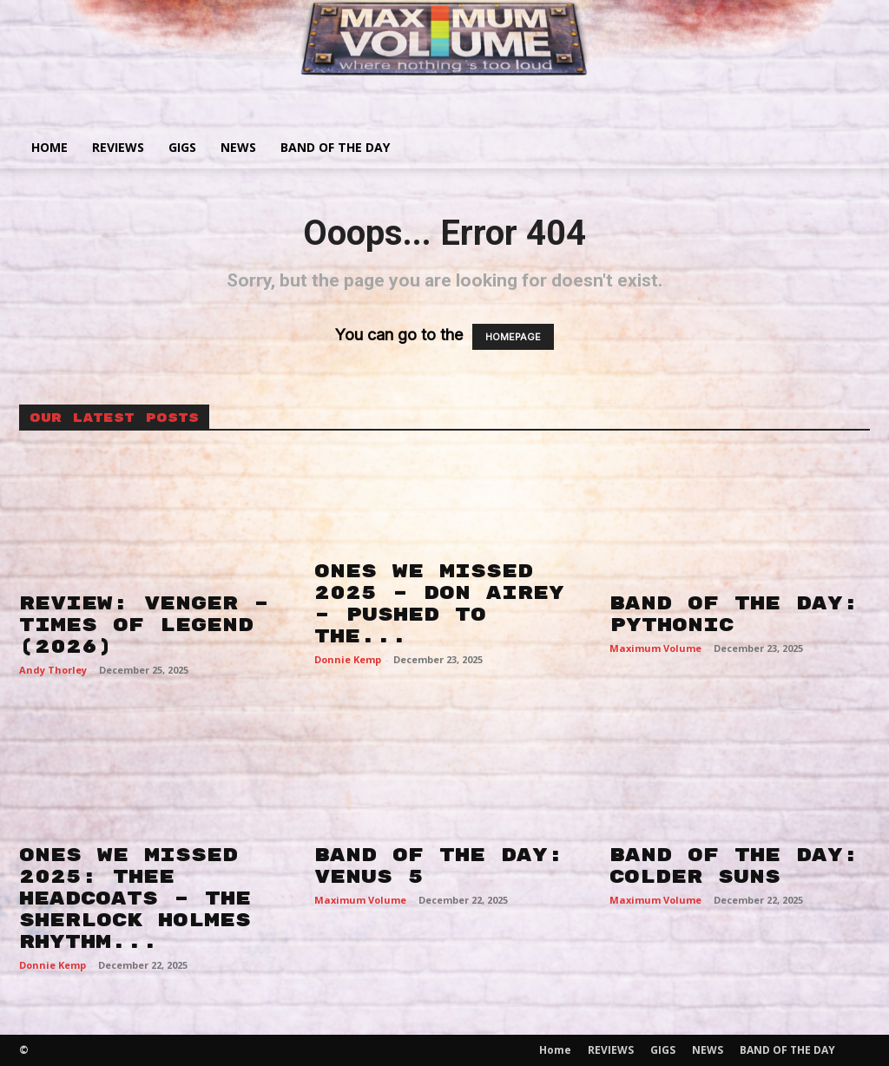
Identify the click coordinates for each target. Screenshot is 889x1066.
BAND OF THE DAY (335, 147)
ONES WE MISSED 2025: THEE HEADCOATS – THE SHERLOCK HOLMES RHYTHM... (135, 898)
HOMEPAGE (513, 337)
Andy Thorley (53, 669)
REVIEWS (118, 147)
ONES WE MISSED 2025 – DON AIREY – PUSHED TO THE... (439, 604)
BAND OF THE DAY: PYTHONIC (734, 614)
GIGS (182, 147)
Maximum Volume (655, 648)
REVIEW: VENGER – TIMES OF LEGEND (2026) (144, 625)
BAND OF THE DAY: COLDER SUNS (734, 866)
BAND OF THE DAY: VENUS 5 (438, 866)
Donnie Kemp (347, 659)
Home (49, 147)
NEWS (238, 147)
